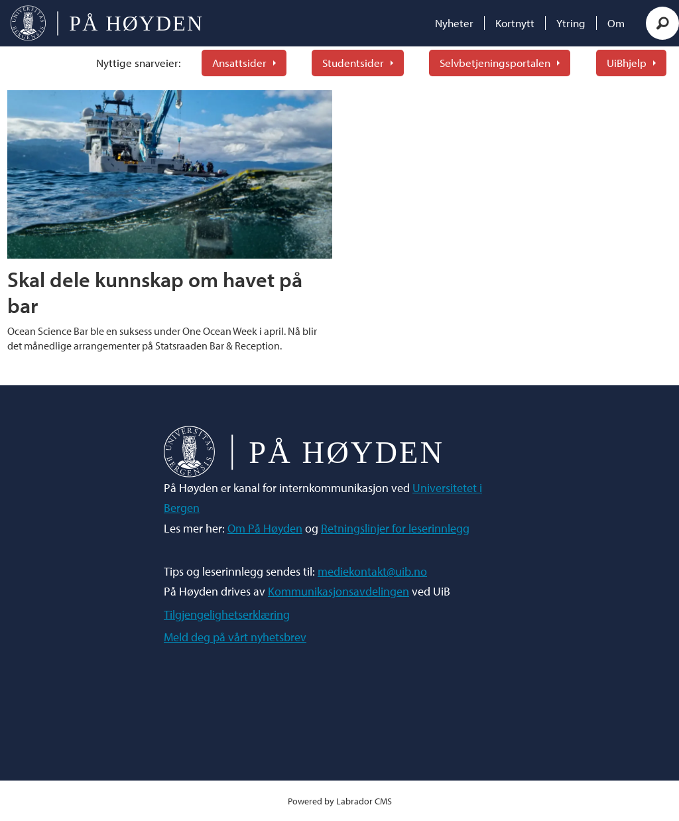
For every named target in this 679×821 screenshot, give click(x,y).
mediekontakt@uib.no (372, 571)
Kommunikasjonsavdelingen (338, 591)
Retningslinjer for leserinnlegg (395, 528)
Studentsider (353, 63)
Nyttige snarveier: (138, 63)
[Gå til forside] (106, 23)
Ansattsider (239, 63)
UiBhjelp (627, 63)
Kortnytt (514, 23)
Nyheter (454, 23)
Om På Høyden (264, 528)
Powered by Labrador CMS (340, 800)
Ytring (571, 23)
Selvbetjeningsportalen (495, 63)
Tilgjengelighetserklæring (227, 614)
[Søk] (662, 23)
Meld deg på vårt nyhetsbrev (235, 637)
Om (616, 23)
